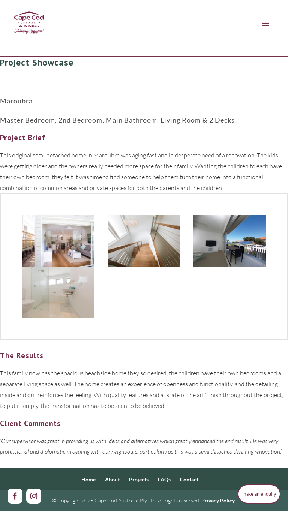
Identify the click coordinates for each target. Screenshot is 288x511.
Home (88, 479)
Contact (189, 479)
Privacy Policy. (218, 500)
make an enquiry (259, 493)
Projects (138, 479)
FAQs (164, 479)
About (112, 479)
